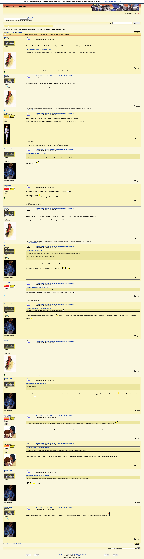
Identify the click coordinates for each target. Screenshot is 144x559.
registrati (33, 17)
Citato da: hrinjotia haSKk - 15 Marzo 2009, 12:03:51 (38, 308)
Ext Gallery (38, 25)
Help (27, 25)
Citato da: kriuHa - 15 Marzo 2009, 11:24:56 (36, 153)
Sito (7, 25)
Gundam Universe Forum (9, 29)
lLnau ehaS (7, 415)
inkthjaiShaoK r (8, 185)
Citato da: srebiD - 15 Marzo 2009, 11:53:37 (36, 250)
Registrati (49, 25)
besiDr (6, 37)
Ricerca (32, 25)
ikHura (6, 113)
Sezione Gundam (21, 29)
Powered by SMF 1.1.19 (63, 554)
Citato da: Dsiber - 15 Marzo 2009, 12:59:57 (36, 383)
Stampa (137, 32)
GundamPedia (21, 25)
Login (43, 25)
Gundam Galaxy (31, 29)
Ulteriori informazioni (110, 2)
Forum (11, 25)
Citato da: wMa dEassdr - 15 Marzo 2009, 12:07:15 (38, 420)
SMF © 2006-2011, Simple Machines (78, 554)
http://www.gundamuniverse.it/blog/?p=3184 (39, 49)
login (28, 17)
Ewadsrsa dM (8, 148)
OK (120, 2)
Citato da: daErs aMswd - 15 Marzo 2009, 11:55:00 (38, 287)
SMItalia (78, 555)
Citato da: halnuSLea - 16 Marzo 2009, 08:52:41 (37, 475)
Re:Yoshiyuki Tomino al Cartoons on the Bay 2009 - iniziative (55, 38)
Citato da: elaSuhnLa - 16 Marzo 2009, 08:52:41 (37, 447)
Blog (16, 25)
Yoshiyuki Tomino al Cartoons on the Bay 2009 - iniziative (51, 29)
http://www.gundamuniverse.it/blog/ (33, 72)
